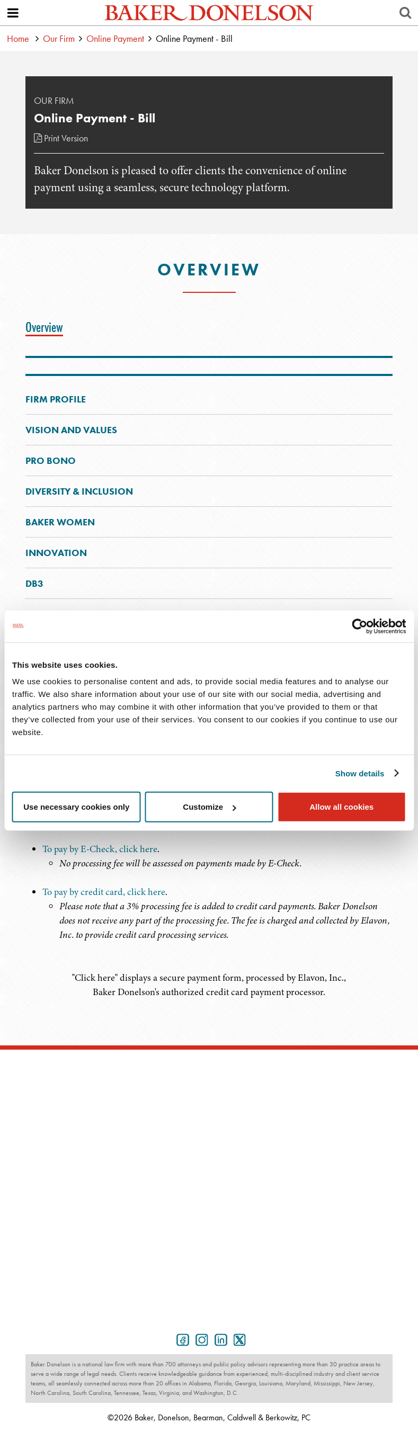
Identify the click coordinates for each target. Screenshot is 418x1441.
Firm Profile (55, 399)
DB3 (34, 583)
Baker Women (60, 522)
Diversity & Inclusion (79, 491)
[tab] (46, 327)
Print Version (61, 138)
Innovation (56, 553)
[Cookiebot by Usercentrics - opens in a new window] (359, 626)
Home (18, 38)
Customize (209, 806)
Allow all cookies (341, 806)
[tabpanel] (209, 906)
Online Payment (115, 38)
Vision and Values (71, 430)
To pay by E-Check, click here (99, 849)
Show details (360, 772)
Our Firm (59, 38)
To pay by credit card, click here (103, 891)
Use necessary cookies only (76, 806)
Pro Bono (50, 460)
